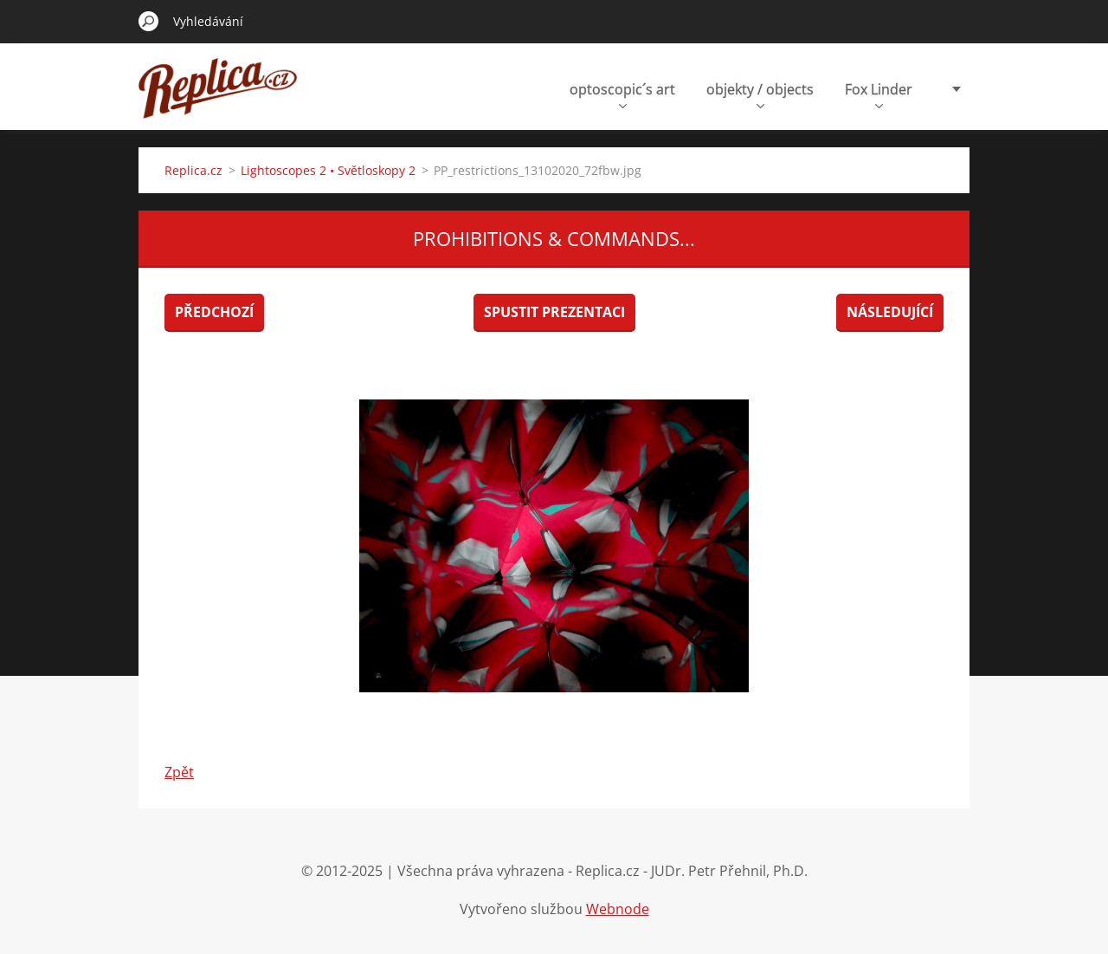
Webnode (617, 908)
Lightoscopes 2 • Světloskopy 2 (328, 170)
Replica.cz (193, 170)
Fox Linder (878, 94)
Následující (890, 311)
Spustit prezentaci (554, 311)
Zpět (179, 772)
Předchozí (214, 311)
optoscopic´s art (622, 94)
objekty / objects (760, 94)
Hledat (148, 20)
